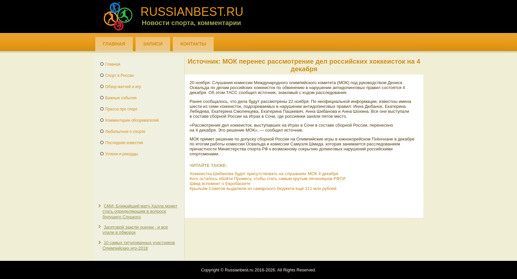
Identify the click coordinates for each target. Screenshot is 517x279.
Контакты (193, 43)
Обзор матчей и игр (123, 86)
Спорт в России (119, 75)
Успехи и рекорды (121, 154)
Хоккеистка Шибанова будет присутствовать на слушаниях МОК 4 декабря (264, 173)
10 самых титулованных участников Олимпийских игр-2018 (139, 245)
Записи (153, 43)
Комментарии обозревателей (132, 120)
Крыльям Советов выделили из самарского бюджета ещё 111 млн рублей (263, 188)
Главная (114, 43)
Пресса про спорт (121, 109)
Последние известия (124, 142)
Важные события (121, 98)
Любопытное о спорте (125, 131)
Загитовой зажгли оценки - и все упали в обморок (135, 230)
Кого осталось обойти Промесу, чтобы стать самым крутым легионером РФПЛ (268, 178)
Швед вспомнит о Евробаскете (220, 183)
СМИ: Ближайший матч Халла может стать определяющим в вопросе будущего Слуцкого (140, 211)
